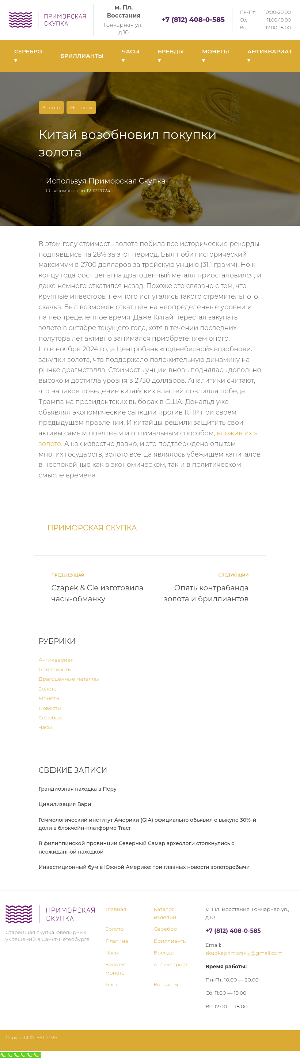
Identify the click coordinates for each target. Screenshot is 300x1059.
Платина (117, 941)
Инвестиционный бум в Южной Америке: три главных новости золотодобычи (144, 867)
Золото (51, 107)
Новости (81, 107)
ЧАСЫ (130, 56)
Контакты (166, 984)
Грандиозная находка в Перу (78, 789)
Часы (45, 727)
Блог (112, 984)
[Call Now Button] (20, 1055)
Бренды (164, 952)
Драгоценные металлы (69, 679)
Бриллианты (55, 669)
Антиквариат (56, 660)
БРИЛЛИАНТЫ (81, 55)
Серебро (50, 717)
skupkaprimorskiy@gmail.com (243, 953)
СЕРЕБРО (28, 56)
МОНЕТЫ (215, 56)
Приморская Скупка (127, 181)
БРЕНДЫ (171, 56)
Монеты (49, 698)
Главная (116, 909)
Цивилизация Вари (65, 804)
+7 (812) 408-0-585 (193, 20)
